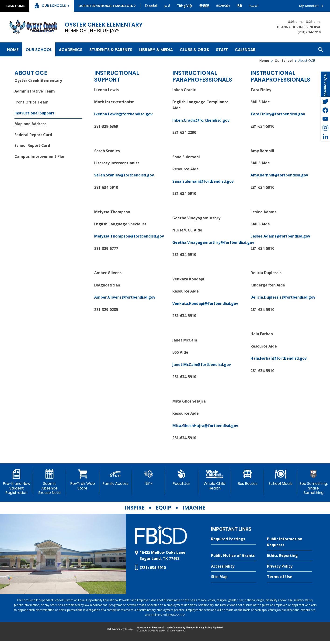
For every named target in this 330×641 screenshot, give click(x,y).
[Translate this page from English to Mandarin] (204, 6)
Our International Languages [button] (105, 5)
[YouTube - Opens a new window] (325, 119)
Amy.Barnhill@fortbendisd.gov (279, 175)
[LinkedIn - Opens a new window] (325, 136)
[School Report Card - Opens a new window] (48, 145)
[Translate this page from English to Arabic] (254, 5)
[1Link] (148, 477)
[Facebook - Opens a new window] (325, 110)
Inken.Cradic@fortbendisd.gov (200, 120)
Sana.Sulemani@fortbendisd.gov (203, 181)
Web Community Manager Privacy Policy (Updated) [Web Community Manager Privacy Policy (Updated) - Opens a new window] (195, 627)
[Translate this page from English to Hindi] (239, 6)
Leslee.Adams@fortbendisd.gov (280, 236)
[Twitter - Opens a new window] (325, 101)
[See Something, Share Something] (313, 482)
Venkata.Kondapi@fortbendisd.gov (205, 303)
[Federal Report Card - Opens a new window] (48, 134)
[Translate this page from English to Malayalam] (223, 5)
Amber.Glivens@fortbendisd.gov (124, 297)
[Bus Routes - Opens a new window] (247, 477)
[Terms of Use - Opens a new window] (289, 577)
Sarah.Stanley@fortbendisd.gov (124, 175)
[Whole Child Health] (214, 480)
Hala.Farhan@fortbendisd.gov (278, 358)
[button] (320, 49)
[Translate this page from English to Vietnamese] (184, 6)
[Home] (12, 49)
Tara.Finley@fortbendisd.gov (277, 114)
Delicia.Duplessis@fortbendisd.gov (282, 297)
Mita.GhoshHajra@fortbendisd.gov (205, 425)
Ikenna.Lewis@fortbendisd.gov (123, 114)
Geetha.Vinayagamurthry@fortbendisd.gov (213, 242)
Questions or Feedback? (150, 627)
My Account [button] (309, 5)
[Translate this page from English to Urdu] (167, 5)
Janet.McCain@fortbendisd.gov (201, 364)
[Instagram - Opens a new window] (325, 128)
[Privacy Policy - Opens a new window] (289, 566)
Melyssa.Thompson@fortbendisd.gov (129, 236)
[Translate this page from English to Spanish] (151, 6)
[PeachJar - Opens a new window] (181, 477)
